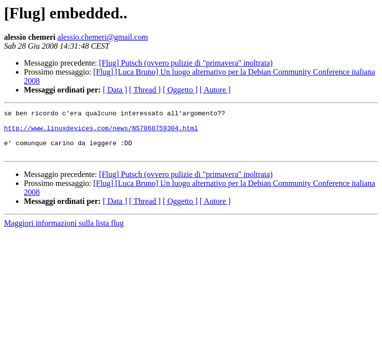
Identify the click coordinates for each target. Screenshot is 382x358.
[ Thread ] (145, 90)
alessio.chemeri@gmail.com (103, 37)
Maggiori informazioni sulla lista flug (64, 232)
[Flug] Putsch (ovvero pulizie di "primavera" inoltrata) (186, 63)
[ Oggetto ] (180, 90)
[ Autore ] (214, 90)
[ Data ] (115, 90)
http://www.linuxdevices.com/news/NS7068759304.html (101, 132)
